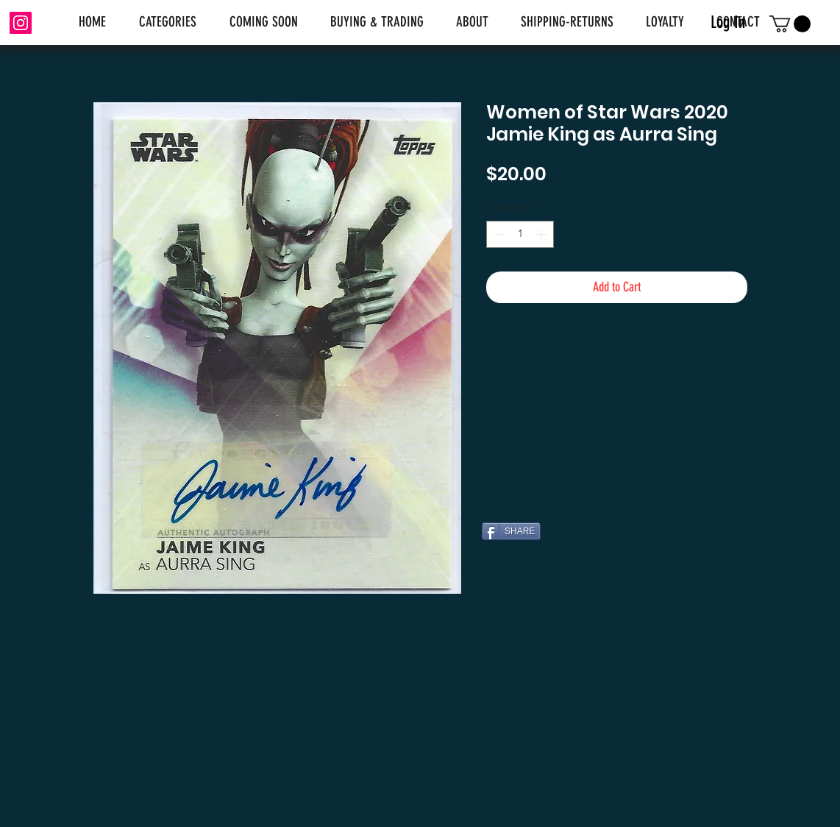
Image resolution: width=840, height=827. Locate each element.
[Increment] (542, 234)
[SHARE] (511, 531)
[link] (790, 23)
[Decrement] (497, 234)
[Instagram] (21, 23)
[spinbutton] (520, 234)
